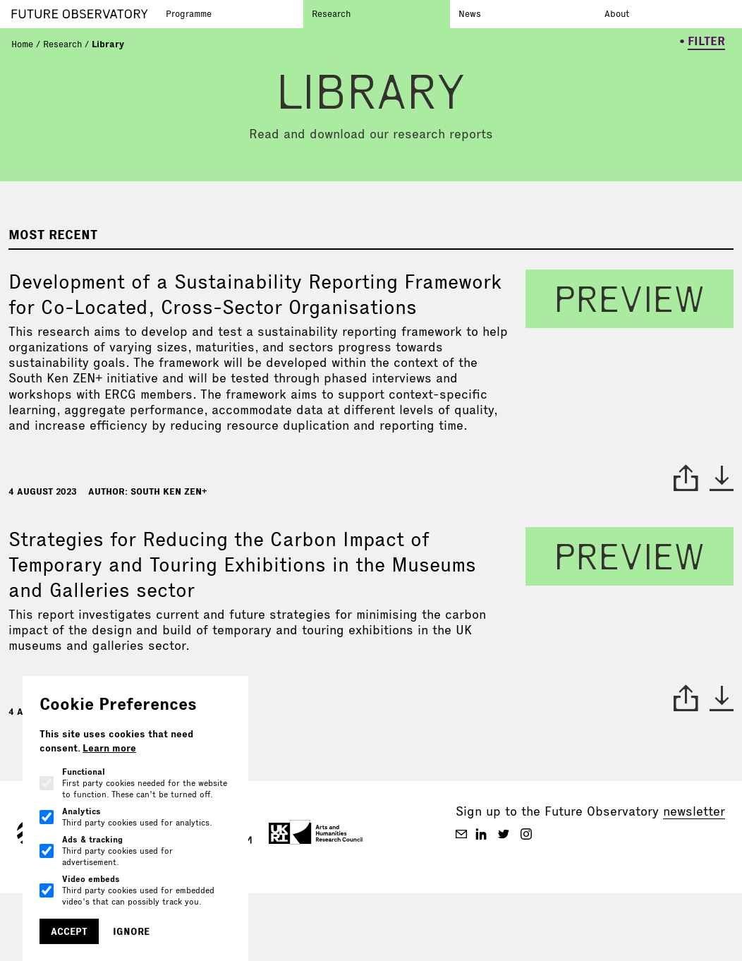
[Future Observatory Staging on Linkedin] (481, 834)
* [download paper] (722, 478)
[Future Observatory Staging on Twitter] (503, 834)
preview (629, 298)
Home (22, 43)
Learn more (109, 748)
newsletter (694, 811)
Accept (69, 931)
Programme (189, 13)
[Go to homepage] (84, 14)
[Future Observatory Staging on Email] (461, 834)
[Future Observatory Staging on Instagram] (526, 834)
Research (331, 13)
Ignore (131, 931)
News (469, 13)
